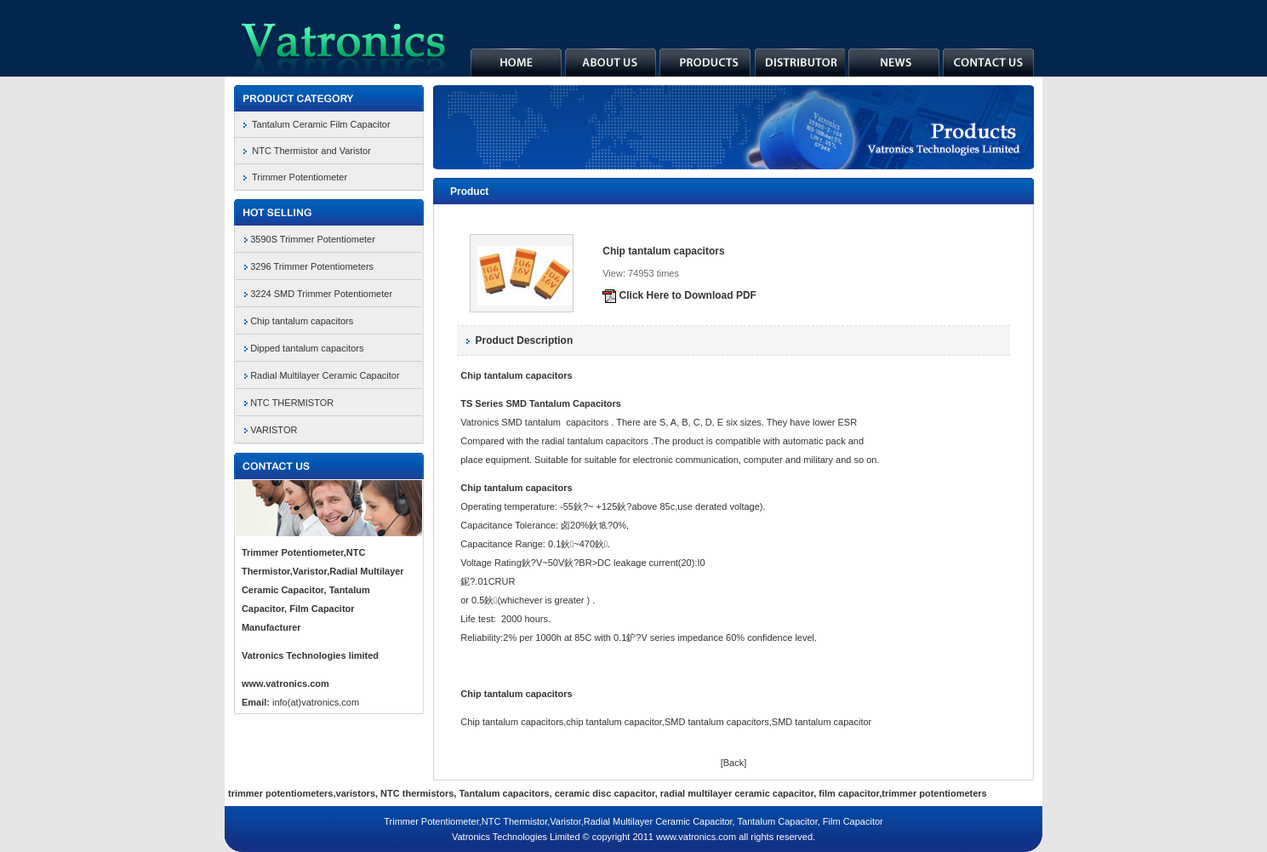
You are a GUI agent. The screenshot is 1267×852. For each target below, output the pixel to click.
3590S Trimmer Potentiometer (312, 239)
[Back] (734, 763)
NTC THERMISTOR (292, 402)
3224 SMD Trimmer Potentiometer (321, 294)
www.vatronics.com (285, 683)
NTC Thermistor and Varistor (311, 151)
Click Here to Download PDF (679, 295)
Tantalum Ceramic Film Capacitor (321, 124)
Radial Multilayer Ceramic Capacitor (324, 375)
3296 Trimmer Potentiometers (312, 266)
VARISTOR (273, 430)
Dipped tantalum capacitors (306, 348)
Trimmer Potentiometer (299, 177)
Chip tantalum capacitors (301, 321)
